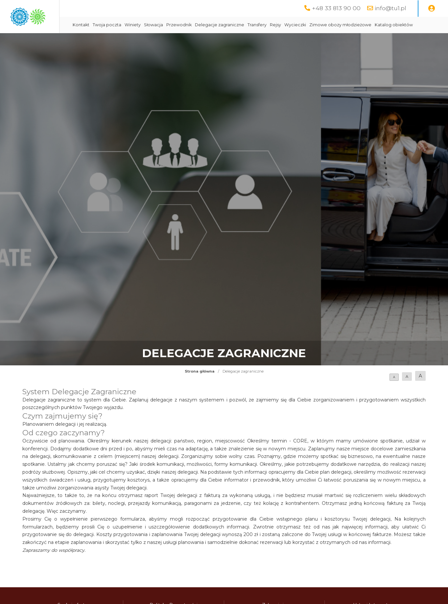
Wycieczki (354, 24)
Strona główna (200, 387)
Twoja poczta (166, 24)
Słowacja (212, 24)
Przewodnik (238, 24)
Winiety (192, 24)
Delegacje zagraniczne (278, 24)
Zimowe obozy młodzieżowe (399, 24)
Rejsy (334, 24)
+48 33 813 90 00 (336, 8)
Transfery (316, 24)
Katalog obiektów (151, 41)
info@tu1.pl (390, 8)
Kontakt (140, 24)
